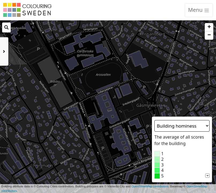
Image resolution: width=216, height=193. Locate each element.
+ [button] (209, 27)
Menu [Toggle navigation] (198, 9)
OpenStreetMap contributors (149, 186)
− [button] (209, 35)
